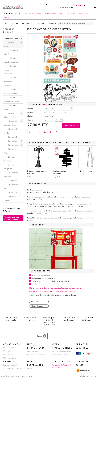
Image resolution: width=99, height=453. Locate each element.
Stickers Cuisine (9, 44)
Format (30, 108)
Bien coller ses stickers (41, 275)
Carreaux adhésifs (9, 198)
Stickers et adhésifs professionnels (10, 319)
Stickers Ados (12, 145)
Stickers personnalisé (9, 337)
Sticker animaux (8, 282)
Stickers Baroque (9, 222)
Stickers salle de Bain (11, 131)
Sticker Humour (8, 214)
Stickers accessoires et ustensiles (10, 70)
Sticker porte (12, 236)
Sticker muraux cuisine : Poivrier (37, 172)
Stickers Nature (13, 193)
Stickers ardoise (9, 230)
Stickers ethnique (9, 242)
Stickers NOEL (10, 304)
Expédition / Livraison (11, 426)
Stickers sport (12, 141)
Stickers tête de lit (11, 187)
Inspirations (8, 292)
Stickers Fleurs (13, 209)
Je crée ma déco (11, 288)
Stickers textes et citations (10, 91)
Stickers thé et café (11, 52)
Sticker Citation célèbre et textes (11, 123)
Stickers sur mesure (10, 442)
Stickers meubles (9, 274)
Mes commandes (9, 407)
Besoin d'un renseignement (61, 411)
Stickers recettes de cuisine (11, 60)
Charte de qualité (37, 306)
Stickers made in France (12, 439)
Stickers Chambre (9, 266)
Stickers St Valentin (8, 329)
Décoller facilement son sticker (44, 278)
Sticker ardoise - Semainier (60, 172)
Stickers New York (11, 151)
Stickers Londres (9, 159)
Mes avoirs (7, 411)
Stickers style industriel (11, 175)
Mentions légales (33, 411)
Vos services (11, 404)
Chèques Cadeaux (8, 310)
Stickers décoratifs (11, 38)
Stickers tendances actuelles (10, 82)
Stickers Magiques (9, 167)
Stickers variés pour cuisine (11, 99)
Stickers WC (12, 137)
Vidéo (34, 284)
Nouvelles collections (8, 298)
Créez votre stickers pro (60, 418)
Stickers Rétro (12, 248)
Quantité (30, 120)
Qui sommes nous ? (10, 435)
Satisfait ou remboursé (35, 420)
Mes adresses (8, 414)
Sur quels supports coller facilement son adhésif (50, 281)
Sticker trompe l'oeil (11, 258)
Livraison (34, 302)
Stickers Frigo (10, 107)
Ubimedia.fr (93, 451)
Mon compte (67, 8)
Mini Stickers (12, 181)
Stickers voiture (13, 252)
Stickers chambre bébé (10, 115)
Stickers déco (12, 205)
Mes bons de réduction (11, 423)
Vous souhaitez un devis (60, 414)
